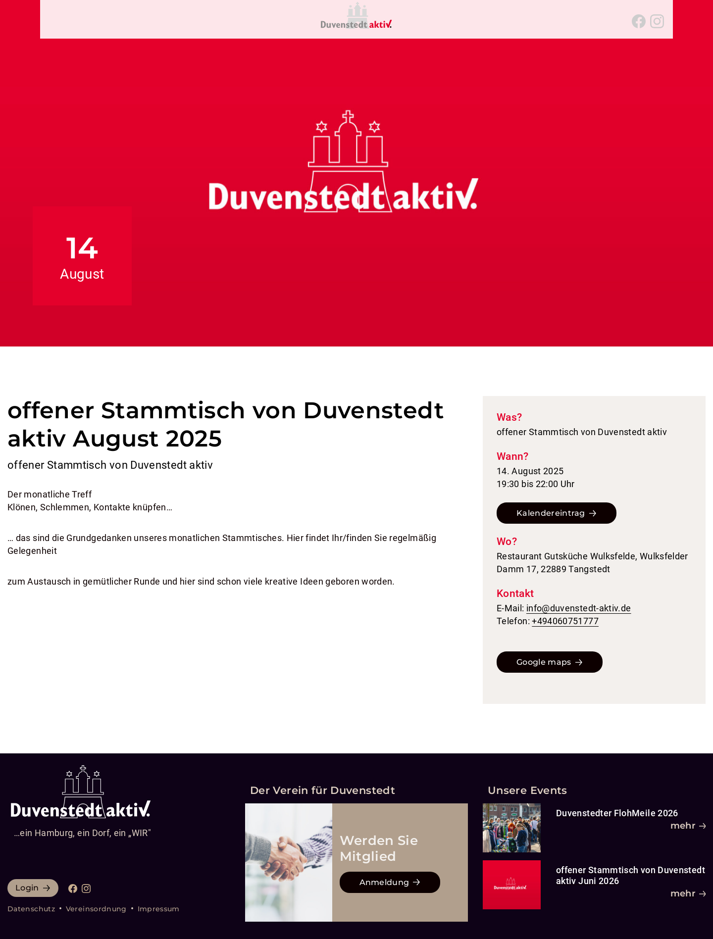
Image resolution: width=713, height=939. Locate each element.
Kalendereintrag (550, 513)
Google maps (543, 662)
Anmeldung (384, 882)
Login (27, 887)
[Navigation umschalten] (55, 21)
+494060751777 (565, 621)
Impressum (159, 908)
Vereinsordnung (96, 908)
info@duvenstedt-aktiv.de (578, 608)
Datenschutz (31, 908)
